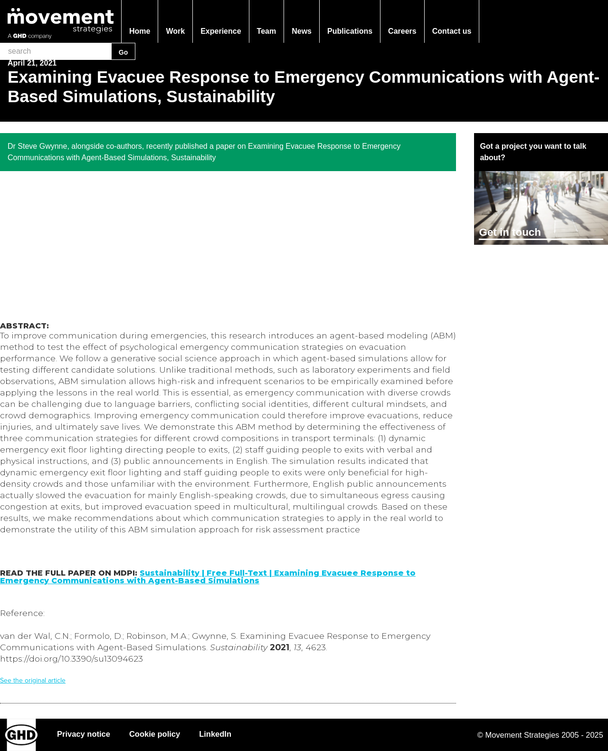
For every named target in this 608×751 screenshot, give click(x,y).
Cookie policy (154, 734)
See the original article (33, 680)
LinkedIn (215, 734)
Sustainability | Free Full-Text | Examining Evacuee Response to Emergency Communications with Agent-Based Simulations (208, 576)
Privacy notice (83, 734)
